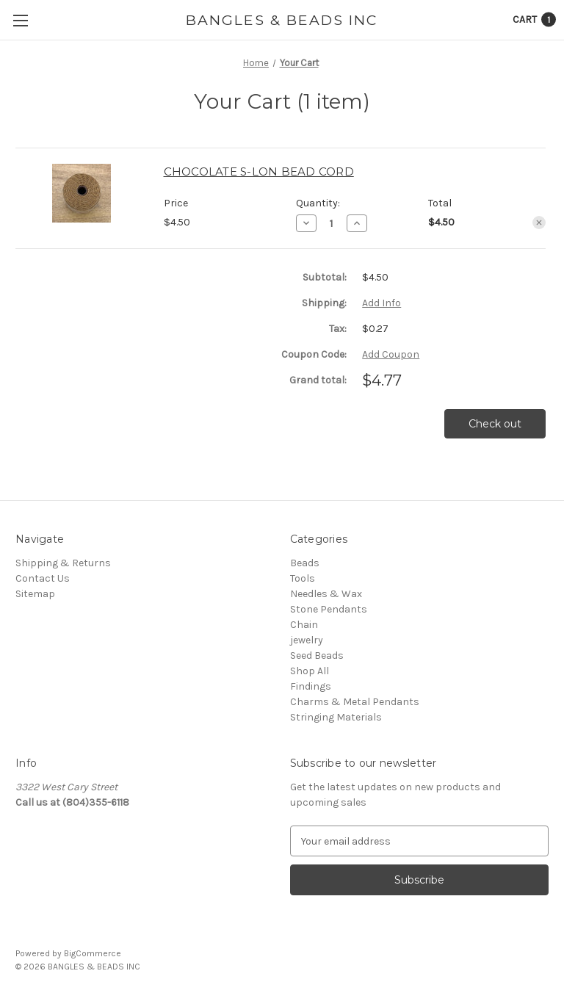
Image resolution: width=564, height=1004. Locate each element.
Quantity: (318, 203)
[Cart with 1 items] (534, 19)
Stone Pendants (328, 609)
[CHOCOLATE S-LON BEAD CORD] (331, 223)
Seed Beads (317, 655)
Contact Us (42, 578)
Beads (304, 563)
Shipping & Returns (63, 563)
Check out (495, 423)
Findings (310, 686)
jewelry (306, 640)
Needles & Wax (326, 594)
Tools (302, 578)
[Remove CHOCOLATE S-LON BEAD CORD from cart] (539, 222)
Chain (304, 624)
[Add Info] (381, 303)
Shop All (309, 671)
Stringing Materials (336, 717)
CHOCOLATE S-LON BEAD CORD (259, 171)
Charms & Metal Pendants (354, 702)
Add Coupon (390, 354)
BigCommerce (92, 953)
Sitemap (35, 594)
